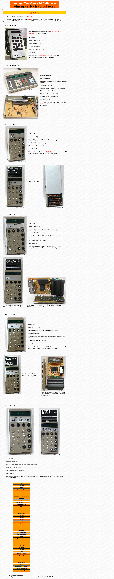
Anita (29, 19)
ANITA (49, 152)
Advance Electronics (31, 16)
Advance (44, 55)
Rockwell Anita (45, 103)
